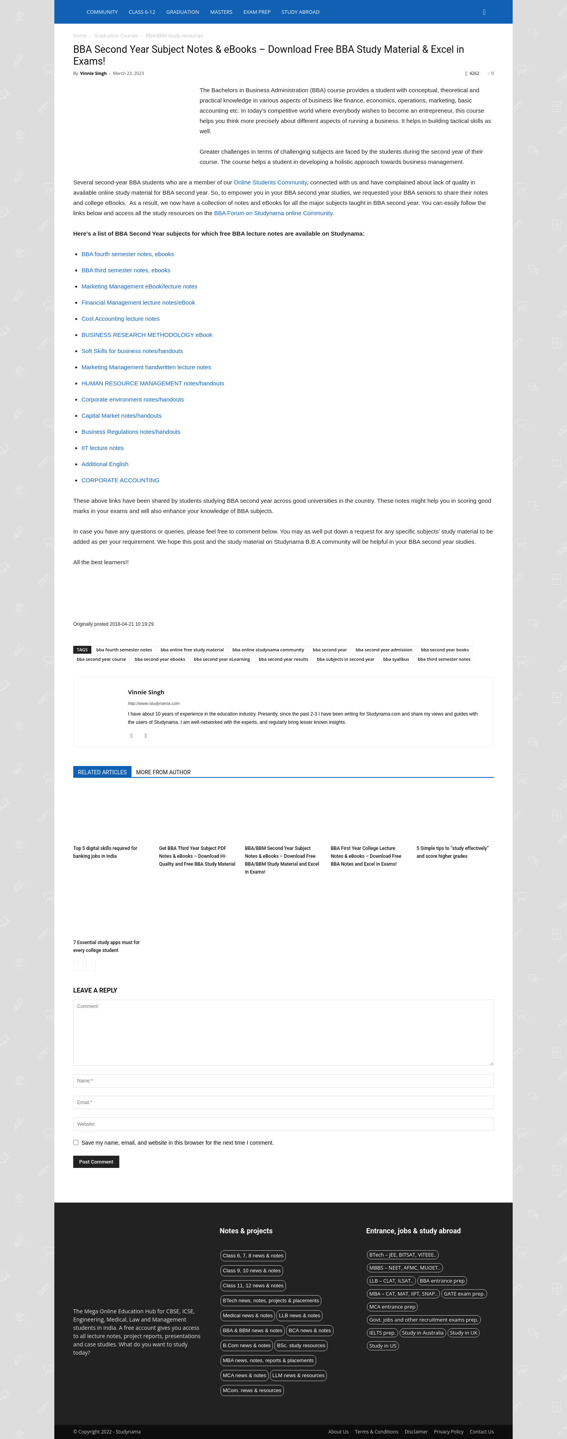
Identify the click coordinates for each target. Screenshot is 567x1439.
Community (102, 11)
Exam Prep (257, 11)
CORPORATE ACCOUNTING (120, 480)
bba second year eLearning (222, 659)
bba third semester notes (444, 659)
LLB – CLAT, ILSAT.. (391, 1280)
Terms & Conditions (376, 1431)
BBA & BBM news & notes (252, 1330)
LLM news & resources (298, 1375)
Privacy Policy (448, 1431)
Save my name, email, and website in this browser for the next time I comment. (178, 1143)
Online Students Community (270, 182)
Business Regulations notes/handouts (131, 431)
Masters (221, 11)
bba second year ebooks (160, 659)
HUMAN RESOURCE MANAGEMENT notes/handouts (153, 383)
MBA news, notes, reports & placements (268, 1360)
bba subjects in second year (345, 659)
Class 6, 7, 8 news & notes (253, 1256)
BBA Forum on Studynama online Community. (274, 213)
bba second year (330, 650)
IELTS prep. (382, 1332)
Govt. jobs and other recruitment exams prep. (423, 1319)
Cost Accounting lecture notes (120, 318)
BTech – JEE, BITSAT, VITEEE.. (402, 1254)
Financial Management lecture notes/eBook (138, 302)
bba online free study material (192, 650)
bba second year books (445, 650)
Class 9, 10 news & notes (252, 1271)
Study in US (383, 1345)
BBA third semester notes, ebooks (126, 270)
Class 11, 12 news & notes (253, 1285)
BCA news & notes (310, 1330)
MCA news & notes (244, 1375)
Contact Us (482, 1431)
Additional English (105, 464)
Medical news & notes (247, 1315)
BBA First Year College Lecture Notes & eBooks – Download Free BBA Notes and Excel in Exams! (366, 856)
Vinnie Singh (93, 73)
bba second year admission (384, 650)
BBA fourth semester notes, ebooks (128, 254)
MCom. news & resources (252, 1390)
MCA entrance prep (392, 1306)
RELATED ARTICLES (102, 772)
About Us (338, 1431)
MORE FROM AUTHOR (163, 772)
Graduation (182, 11)
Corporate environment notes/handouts (133, 399)
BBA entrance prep (442, 1280)
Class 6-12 (142, 11)
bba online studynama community (268, 650)
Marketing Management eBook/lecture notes (139, 286)
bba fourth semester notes (124, 650)
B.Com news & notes (247, 1345)
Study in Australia (423, 1332)
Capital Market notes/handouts (121, 415)
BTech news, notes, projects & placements (271, 1300)
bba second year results (283, 659)
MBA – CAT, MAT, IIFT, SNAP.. (403, 1293)
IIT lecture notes (103, 447)
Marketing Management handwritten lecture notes (146, 367)
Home (80, 35)
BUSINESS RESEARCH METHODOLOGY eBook (147, 334)
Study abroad (300, 11)
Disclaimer (416, 1431)
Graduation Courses (116, 35)
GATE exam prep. (464, 1293)
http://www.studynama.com (154, 703)
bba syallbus (396, 659)
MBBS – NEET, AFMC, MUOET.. (405, 1267)
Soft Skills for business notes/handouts (132, 351)
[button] (484, 12)
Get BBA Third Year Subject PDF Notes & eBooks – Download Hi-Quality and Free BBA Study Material (197, 856)
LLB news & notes (299, 1315)
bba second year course (101, 659)
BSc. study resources (301, 1345)
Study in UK (464, 1332)
